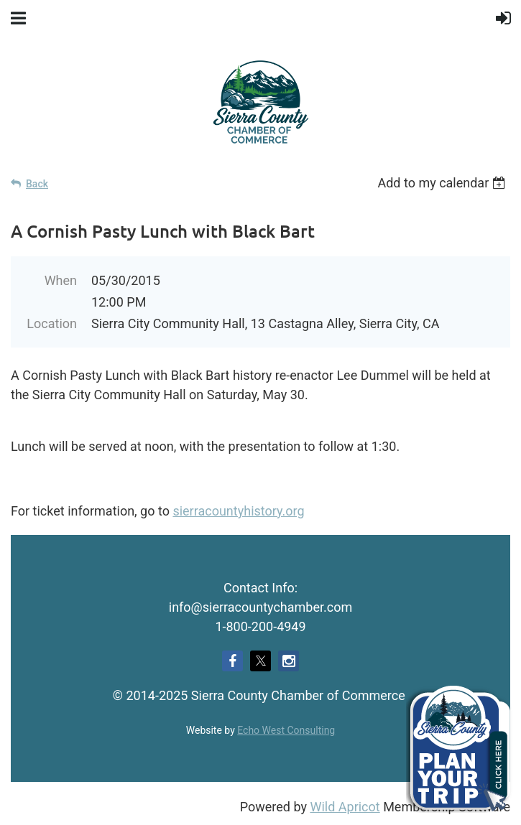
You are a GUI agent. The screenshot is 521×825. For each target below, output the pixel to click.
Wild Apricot (344, 806)
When (61, 280)
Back (37, 184)
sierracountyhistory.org (238, 510)
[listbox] (443, 182)
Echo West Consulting (286, 730)
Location (52, 323)
